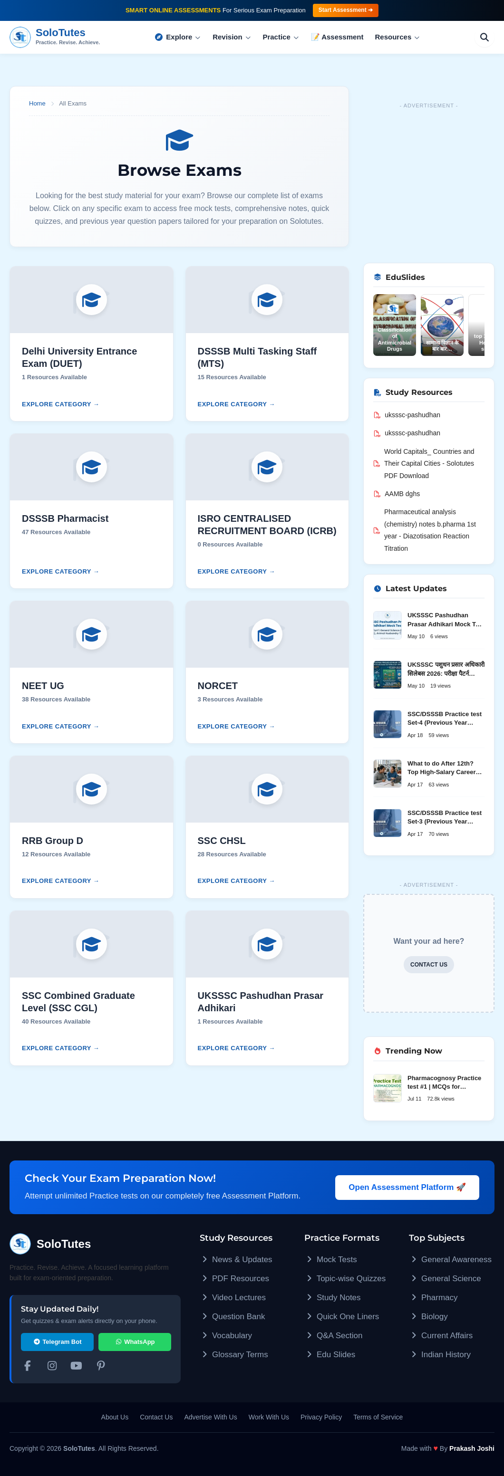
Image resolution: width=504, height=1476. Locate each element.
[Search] (484, 37)
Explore (177, 37)
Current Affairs (441, 1335)
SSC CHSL (222, 840)
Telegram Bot (57, 1341)
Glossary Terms (234, 1354)
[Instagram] (52, 1367)
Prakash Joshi (471, 1448)
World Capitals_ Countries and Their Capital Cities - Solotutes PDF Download (424, 463)
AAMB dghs (396, 494)
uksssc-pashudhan (406, 415)
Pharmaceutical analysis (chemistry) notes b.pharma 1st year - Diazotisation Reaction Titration (424, 530)
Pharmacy (433, 1297)
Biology (428, 1316)
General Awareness (450, 1259)
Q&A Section (333, 1335)
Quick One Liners (341, 1316)
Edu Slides (329, 1354)
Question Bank (232, 1316)
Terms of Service (378, 1417)
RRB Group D (52, 840)
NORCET (218, 685)
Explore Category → (60, 404)
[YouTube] (76, 1367)
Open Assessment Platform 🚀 (407, 1187)
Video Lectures (233, 1297)
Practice (280, 37)
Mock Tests (330, 1259)
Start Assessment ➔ (346, 10)
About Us (115, 1417)
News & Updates (236, 1259)
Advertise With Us (210, 1417)
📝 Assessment (337, 37)
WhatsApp (135, 1341)
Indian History (440, 1354)
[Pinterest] (101, 1367)
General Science (445, 1278)
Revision (232, 37)
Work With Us (269, 1417)
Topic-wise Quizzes (345, 1278)
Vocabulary (226, 1335)
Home (37, 103)
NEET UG (43, 685)
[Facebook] (27, 1367)
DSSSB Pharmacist (65, 518)
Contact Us (156, 1417)
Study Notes (332, 1297)
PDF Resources (234, 1278)
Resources (397, 37)
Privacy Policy (321, 1417)
